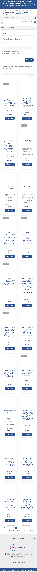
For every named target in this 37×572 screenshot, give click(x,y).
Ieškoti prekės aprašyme (11, 53)
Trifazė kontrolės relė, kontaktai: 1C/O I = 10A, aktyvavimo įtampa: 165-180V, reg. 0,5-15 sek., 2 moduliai (9, 332)
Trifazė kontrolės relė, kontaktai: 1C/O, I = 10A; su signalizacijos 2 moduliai (9, 374)
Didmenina (30, 570)
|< (4, 528)
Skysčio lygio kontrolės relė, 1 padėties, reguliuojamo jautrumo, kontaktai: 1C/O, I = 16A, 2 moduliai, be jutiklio (10, 146)
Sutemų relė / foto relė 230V (27, 141)
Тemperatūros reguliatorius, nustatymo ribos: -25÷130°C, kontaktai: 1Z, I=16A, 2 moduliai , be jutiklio (10, 461)
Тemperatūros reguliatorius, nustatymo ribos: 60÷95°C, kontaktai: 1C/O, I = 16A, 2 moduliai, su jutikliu (27, 415)
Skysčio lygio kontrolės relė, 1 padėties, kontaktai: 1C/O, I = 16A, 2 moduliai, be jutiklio (27, 103)
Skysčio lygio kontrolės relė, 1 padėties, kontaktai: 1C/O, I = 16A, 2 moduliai (10, 102)
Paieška (11, 27)
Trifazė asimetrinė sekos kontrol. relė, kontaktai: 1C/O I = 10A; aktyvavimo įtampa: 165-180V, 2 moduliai (27, 238)
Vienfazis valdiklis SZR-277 (10, 411)
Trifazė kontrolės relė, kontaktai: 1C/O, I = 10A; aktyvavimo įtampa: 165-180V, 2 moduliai (27, 331)
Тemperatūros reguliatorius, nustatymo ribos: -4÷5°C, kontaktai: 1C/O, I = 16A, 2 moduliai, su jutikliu (27, 461)
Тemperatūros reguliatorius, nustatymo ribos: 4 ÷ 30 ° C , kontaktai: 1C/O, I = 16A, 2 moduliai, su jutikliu (27, 504)
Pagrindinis (4, 27)
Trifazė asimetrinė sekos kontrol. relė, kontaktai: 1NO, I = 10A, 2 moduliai (10, 282)
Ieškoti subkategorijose (10, 51)
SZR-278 (27, 187)
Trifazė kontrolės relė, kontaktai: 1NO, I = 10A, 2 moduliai (27, 373)
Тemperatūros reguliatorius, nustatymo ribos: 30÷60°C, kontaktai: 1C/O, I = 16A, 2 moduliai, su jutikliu (10, 504)
